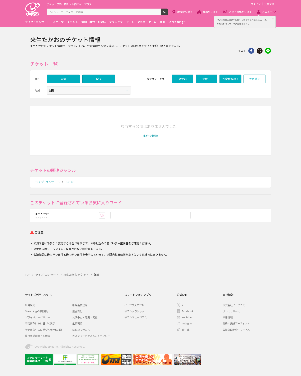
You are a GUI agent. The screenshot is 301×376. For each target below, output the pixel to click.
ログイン (256, 4)
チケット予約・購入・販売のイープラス (69, 4)
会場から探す (210, 11)
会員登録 (269, 4)
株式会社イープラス (234, 305)
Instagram (187, 323)
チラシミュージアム (135, 317)
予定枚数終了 (230, 79)
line (268, 51)
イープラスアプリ (134, 305)
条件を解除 (150, 136)
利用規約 (30, 305)
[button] (150, 136)
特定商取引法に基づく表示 (40, 323)
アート (130, 22)
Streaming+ (176, 22)
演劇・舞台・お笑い (93, 22)
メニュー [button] (267, 11)
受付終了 (254, 79)
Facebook (187, 311)
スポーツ (58, 22)
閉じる (273, 18)
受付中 (206, 79)
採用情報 (228, 317)
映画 (162, 22)
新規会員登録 (79, 305)
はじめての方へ (81, 329)
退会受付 (77, 311)
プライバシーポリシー (37, 317)
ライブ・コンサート (37, 22)
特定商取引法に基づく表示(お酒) (43, 329)
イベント (72, 22)
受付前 (183, 79)
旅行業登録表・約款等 (37, 335)
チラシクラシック (134, 311)
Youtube (186, 317)
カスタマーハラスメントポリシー (91, 335)
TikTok (185, 329)
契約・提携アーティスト (236, 323)
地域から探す (184, 11)
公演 (63, 79)
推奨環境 (77, 323)
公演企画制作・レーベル (236, 329)
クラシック (116, 22)
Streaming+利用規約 (36, 311)
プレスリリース (231, 311)
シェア (251, 51)
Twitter (260, 51)
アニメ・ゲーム (146, 22)
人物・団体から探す (240, 11)
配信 (98, 79)
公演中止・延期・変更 (84, 317)
